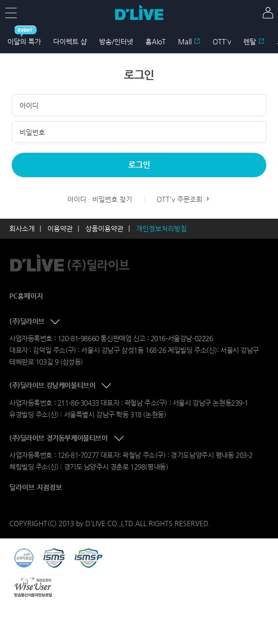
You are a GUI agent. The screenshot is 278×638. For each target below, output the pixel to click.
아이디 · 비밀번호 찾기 (99, 199)
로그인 (139, 164)
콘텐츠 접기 (56, 322)
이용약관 (60, 228)
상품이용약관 (104, 228)
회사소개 (22, 228)
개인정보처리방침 (161, 228)
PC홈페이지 (26, 296)
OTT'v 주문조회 (184, 199)
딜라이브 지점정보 (35, 487)
